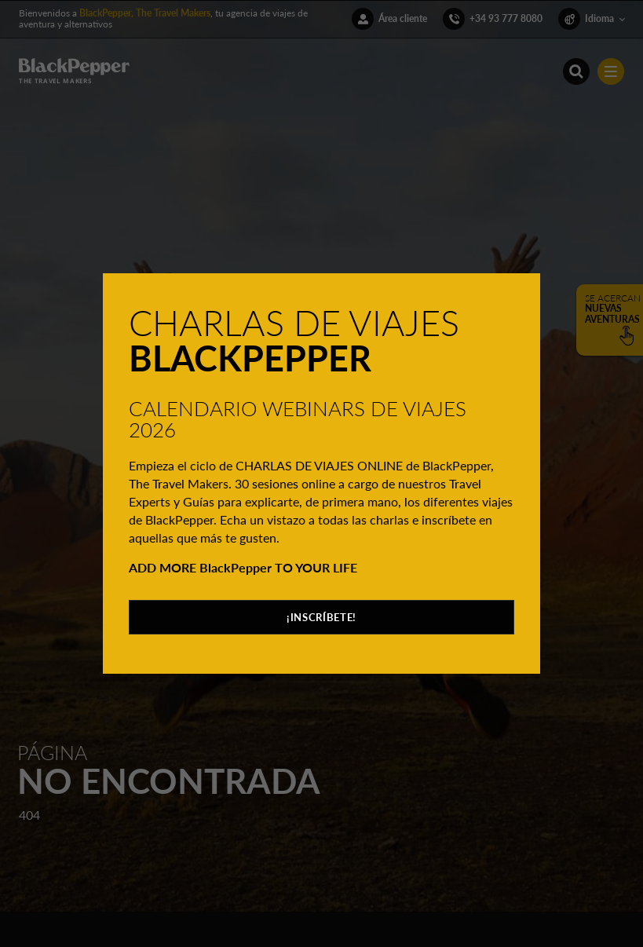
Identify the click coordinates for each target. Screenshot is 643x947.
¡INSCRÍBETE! (321, 617)
